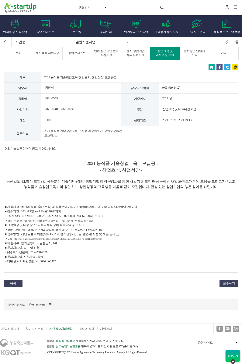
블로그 (228, 329)
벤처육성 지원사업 (15, 32)
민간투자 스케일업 (136, 32)
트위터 (227, 67)
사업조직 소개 (10, 328)
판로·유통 (75, 32)
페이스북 (219, 67)
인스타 (236, 329)
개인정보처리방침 (61, 328)
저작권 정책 (86, 328)
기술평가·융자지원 (166, 32)
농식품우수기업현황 (227, 32)
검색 (162, 7)
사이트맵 (106, 328)
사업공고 (22, 42)
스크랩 (212, 67)
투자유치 (106, 32)
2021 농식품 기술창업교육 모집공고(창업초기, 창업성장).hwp (83, 131)
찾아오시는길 (34, 328)
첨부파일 (22, 133)
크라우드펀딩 (197, 32)
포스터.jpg (50, 135)
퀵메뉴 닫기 (232, 361)
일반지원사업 (85, 42)
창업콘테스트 (45, 32)
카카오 (235, 67)
